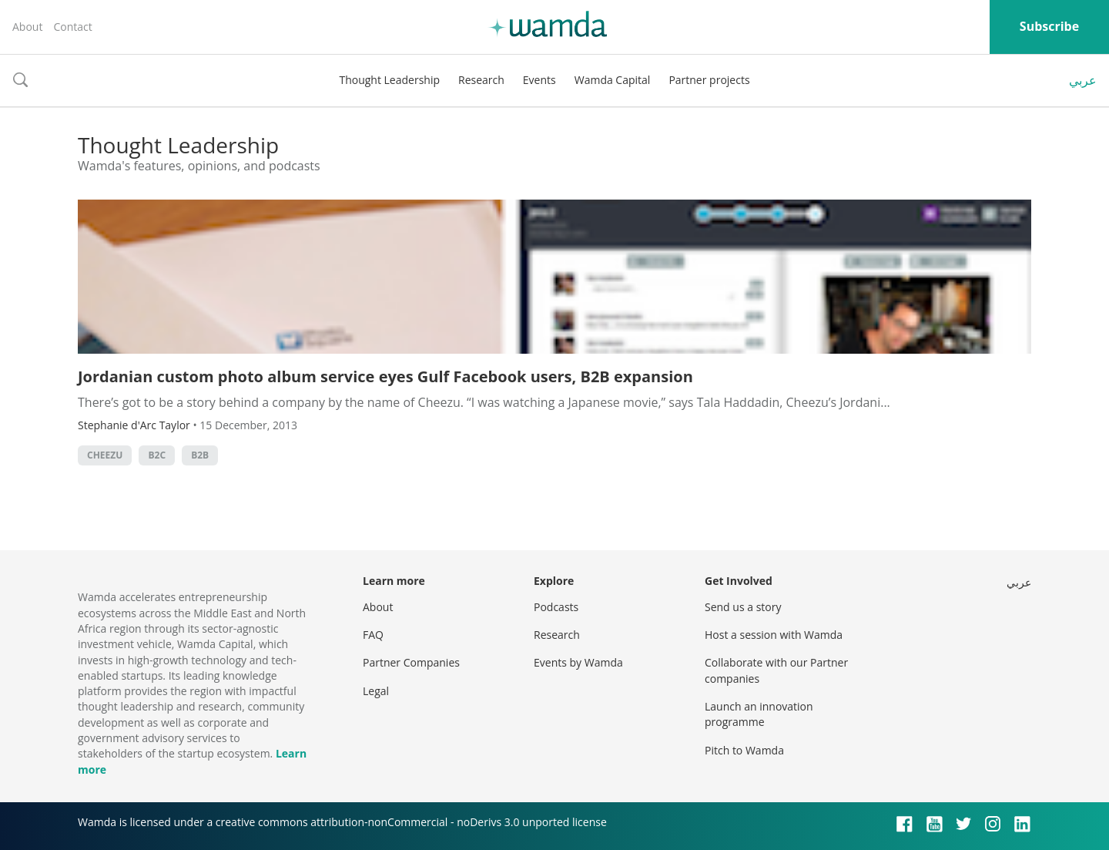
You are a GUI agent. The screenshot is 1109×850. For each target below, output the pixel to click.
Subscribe (1049, 26)
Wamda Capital (613, 79)
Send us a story (743, 607)
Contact (72, 26)
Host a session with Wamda (774, 634)
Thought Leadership (389, 79)
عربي (1083, 80)
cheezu (104, 455)
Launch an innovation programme (759, 714)
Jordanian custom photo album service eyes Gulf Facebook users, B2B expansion (385, 376)
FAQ (373, 634)
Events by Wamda (578, 662)
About (27, 26)
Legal (376, 691)
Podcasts (556, 607)
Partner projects (708, 79)
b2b (200, 455)
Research (481, 79)
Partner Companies (411, 662)
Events (539, 79)
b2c (157, 455)
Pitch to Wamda (744, 750)
